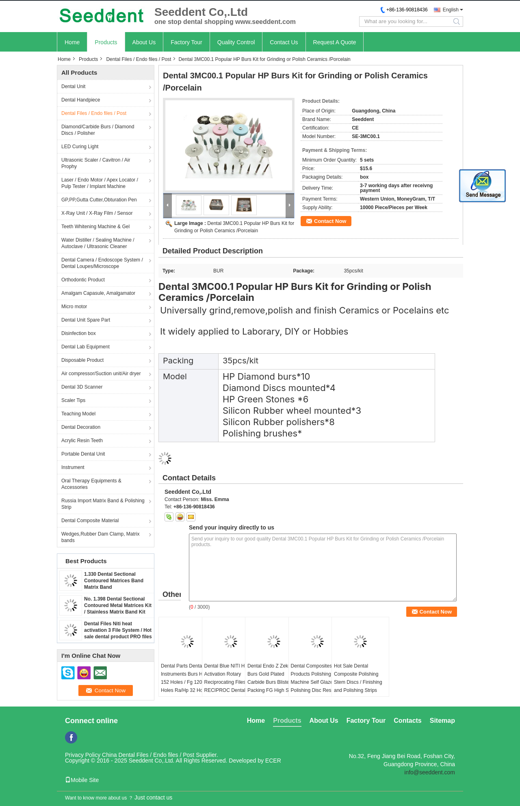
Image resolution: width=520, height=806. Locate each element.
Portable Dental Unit (83, 454)
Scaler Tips (73, 400)
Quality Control (236, 42)
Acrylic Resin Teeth (82, 440)
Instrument (72, 467)
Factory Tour (186, 42)
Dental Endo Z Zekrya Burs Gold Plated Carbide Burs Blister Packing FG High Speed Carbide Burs (273, 682)
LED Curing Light (79, 146)
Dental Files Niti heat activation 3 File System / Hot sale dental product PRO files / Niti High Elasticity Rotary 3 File (118, 637)
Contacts (407, 720)
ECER (273, 760)
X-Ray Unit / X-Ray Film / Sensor (96, 213)
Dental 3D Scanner (81, 387)
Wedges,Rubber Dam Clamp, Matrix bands (100, 537)
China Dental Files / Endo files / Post (148, 755)
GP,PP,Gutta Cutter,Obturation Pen (99, 200)
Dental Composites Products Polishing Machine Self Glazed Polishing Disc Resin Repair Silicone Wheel (315, 682)
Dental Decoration (80, 427)
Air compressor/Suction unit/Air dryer (101, 373)
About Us (144, 42)
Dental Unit (73, 86)
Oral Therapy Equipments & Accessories (91, 484)
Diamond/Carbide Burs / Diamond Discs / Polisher (97, 130)
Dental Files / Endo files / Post (138, 59)
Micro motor (74, 306)
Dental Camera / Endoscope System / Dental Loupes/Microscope (102, 263)
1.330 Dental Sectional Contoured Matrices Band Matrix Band (113, 580)
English (451, 10)
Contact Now (330, 221)
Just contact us (153, 797)
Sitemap (442, 720)
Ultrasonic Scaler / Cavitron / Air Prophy (95, 163)
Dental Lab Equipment (85, 347)
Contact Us (284, 42)
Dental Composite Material (90, 520)
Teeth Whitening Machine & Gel (95, 226)
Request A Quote (334, 42)
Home (72, 42)
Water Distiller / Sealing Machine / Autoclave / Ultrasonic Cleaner (97, 243)
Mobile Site (82, 780)
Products (106, 42)
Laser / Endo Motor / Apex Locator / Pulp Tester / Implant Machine (99, 183)
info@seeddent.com (429, 772)
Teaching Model (78, 414)
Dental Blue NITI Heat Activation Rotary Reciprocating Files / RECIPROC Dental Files (228, 682)
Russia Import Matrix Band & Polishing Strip (103, 504)
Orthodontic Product (83, 280)
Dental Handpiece (80, 100)
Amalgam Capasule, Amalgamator (98, 293)
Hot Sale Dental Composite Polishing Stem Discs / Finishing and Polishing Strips (358, 678)
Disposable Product (82, 360)
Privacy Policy (82, 755)
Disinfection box (78, 333)
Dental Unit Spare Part (85, 320)
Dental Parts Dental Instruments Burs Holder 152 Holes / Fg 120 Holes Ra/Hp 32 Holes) (187, 678)
